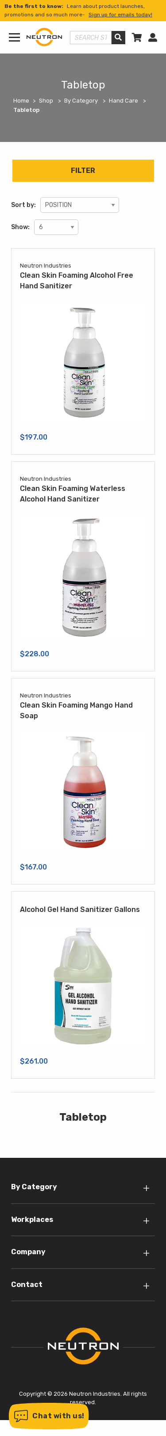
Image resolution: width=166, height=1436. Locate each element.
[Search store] (91, 37)
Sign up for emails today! (120, 14)
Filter (83, 170)
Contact (26, 1284)
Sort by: (23, 205)
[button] (49, 1416)
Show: (20, 227)
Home (21, 100)
